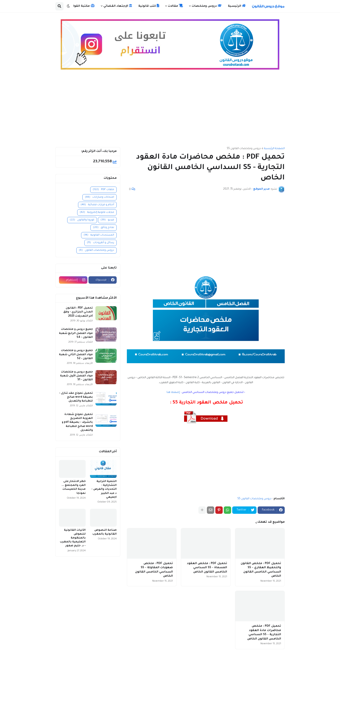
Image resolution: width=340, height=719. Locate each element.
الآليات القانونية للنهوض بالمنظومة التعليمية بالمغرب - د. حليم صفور (73, 538)
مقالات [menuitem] (175, 6)
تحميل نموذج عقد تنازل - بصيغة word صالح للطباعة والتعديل (76, 397)
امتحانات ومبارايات (99, 197)
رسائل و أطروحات (100, 243)
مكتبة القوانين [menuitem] (81, 6)
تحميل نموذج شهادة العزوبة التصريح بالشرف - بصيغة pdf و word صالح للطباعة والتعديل (77, 422)
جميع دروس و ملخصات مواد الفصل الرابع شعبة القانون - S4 (76, 333)
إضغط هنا (173, 392)
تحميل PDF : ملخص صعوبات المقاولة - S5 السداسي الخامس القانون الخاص (154, 570)
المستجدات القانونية (99, 235)
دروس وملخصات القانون (96, 250)
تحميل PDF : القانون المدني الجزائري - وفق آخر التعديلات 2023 (78, 312)
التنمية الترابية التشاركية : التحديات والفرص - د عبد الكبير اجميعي (104, 489)
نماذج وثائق (103, 228)
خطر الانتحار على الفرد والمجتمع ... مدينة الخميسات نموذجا (74, 487)
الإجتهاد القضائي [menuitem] (117, 6)
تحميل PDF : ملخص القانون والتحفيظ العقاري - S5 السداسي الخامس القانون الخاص (261, 570)
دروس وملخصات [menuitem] (207, 6)
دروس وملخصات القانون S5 (244, 148)
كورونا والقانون (82, 220)
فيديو (107, 220)
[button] (68, 6)
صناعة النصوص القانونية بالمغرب (104, 532)
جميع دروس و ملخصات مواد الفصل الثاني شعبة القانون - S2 (76, 354)
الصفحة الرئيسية (274, 148)
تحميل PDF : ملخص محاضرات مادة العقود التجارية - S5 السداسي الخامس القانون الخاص (264, 633)
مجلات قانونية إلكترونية (97, 212)
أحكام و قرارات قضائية (97, 205)
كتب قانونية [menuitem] (148, 6)
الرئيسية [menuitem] (237, 6)
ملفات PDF (103, 190)
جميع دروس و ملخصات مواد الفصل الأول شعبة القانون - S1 (76, 376)
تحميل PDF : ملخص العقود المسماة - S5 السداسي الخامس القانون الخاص (207, 568)
